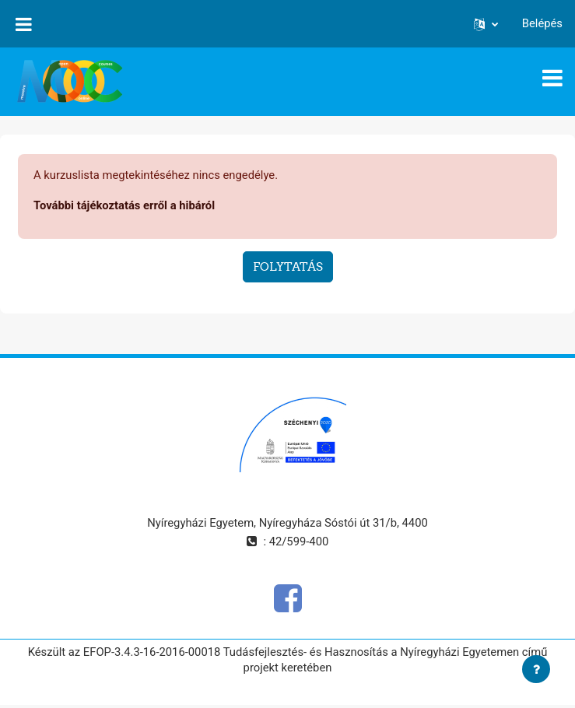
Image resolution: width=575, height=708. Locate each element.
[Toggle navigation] (552, 77)
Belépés (542, 23)
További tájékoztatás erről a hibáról (124, 205)
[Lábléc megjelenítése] (536, 669)
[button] (486, 23)
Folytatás (288, 266)
